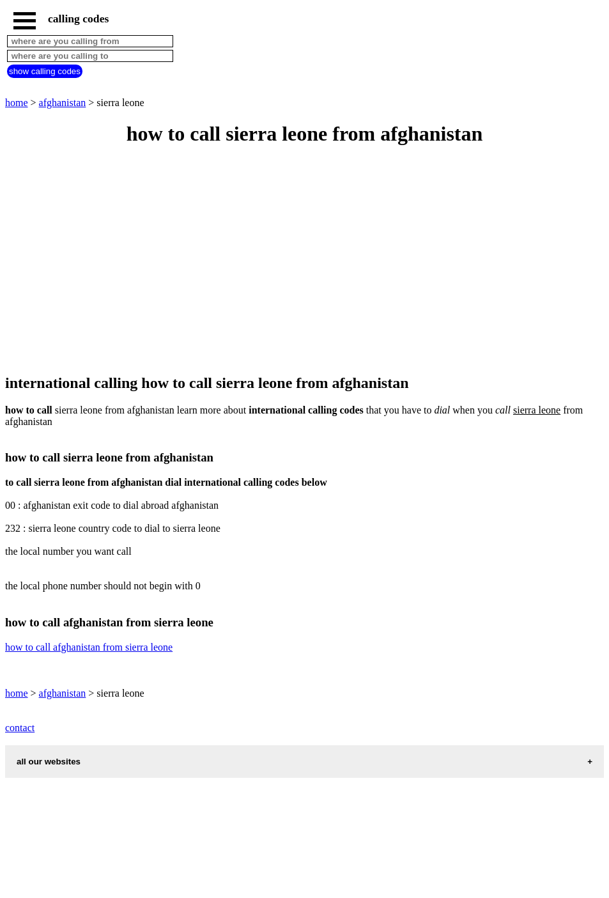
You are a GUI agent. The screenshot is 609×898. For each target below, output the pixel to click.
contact (20, 727)
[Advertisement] (304, 260)
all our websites (49, 761)
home (16, 102)
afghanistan (62, 102)
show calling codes (45, 71)
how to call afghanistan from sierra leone (89, 647)
